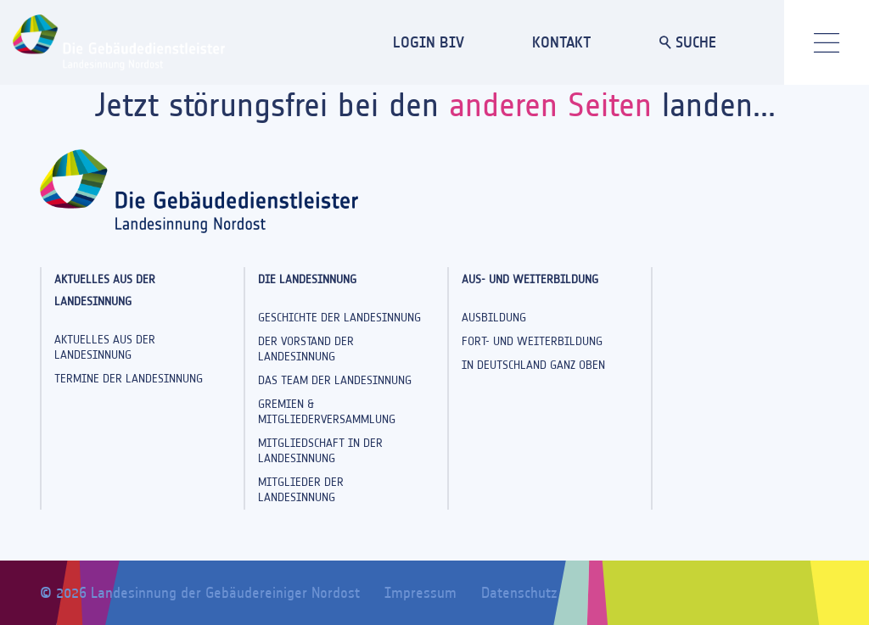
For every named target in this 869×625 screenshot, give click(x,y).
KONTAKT (561, 42)
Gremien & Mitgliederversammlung (326, 412)
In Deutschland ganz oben (533, 365)
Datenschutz (519, 592)
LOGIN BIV (428, 42)
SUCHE (687, 42)
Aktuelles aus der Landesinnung (104, 347)
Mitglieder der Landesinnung (301, 490)
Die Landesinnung (307, 279)
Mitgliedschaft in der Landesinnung (320, 451)
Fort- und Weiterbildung (532, 341)
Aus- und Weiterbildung (530, 279)
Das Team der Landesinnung (335, 380)
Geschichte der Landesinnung (339, 317)
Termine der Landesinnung (128, 378)
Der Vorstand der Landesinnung (306, 349)
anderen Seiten (550, 104)
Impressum (420, 592)
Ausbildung (494, 317)
